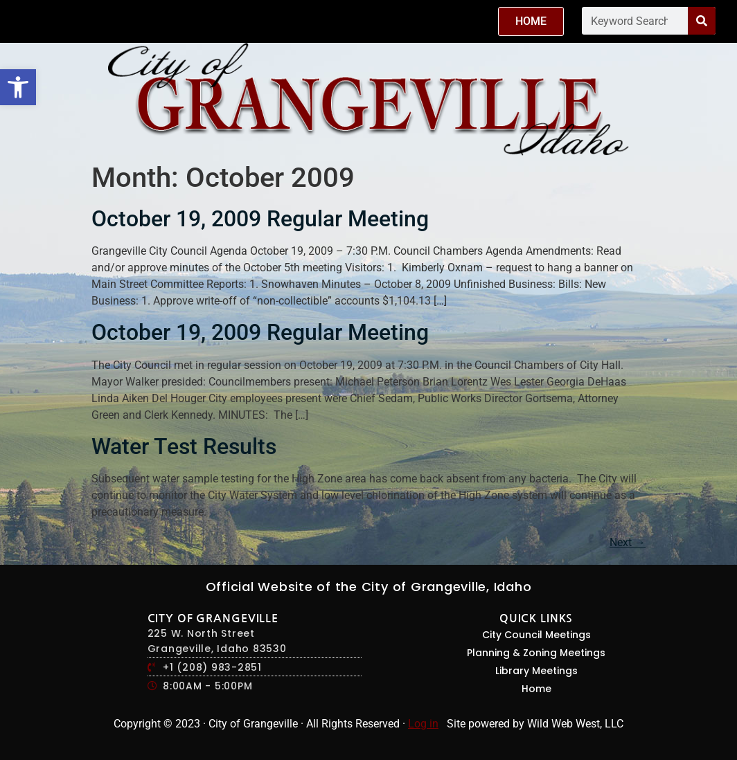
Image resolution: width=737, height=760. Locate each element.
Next (628, 542)
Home (536, 689)
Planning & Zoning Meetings (536, 653)
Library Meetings (536, 671)
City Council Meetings (536, 635)
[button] (18, 87)
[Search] (702, 21)
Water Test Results (183, 446)
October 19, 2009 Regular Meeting (260, 219)
